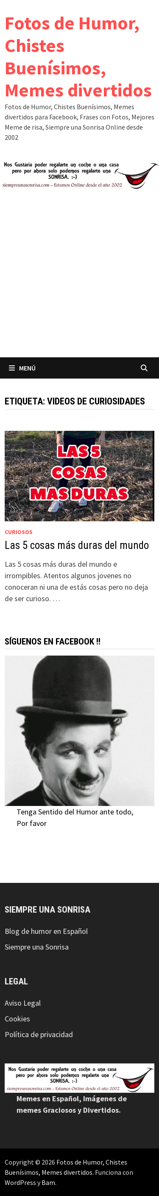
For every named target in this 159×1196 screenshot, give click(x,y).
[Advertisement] (79, 273)
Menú (22, 368)
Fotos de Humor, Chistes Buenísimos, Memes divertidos (78, 56)
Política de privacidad (39, 1034)
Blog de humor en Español (46, 931)
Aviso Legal (23, 1003)
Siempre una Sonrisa (37, 947)
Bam (48, 1182)
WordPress (20, 1182)
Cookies (17, 1019)
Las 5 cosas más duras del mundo (77, 545)
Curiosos (19, 532)
